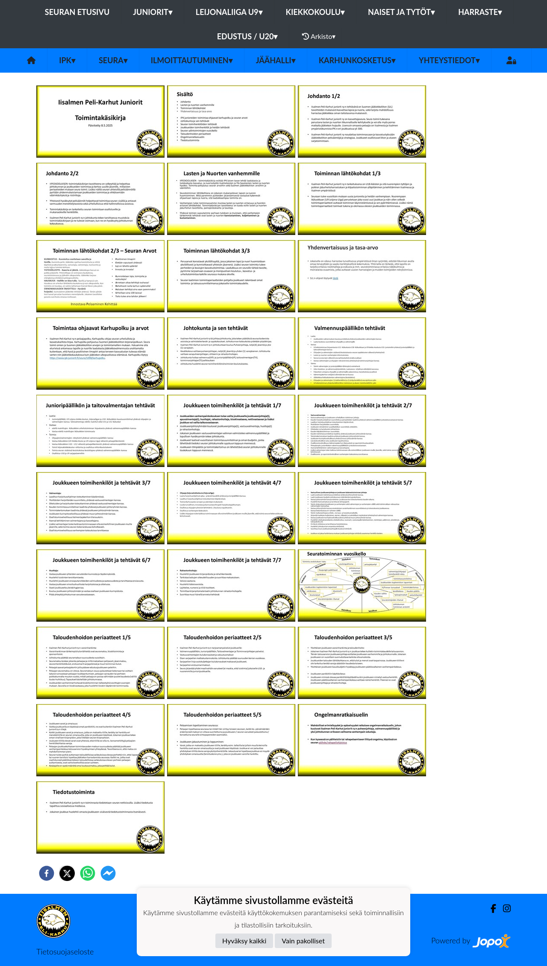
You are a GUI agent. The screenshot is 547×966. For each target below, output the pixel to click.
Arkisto (318, 36)
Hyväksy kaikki (244, 941)
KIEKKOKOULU (315, 12)
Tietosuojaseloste (65, 951)
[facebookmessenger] (108, 873)
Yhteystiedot (449, 60)
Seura (113, 60)
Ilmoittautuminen (191, 60)
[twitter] (67, 873)
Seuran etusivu (77, 12)
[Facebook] (490, 908)
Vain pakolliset (303, 941)
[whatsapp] (87, 873)
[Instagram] (503, 908)
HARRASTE (480, 12)
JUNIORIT (152, 12)
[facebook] (46, 873)
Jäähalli (275, 60)
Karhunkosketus (357, 60)
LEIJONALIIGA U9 (229, 12)
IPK (67, 60)
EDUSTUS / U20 (247, 36)
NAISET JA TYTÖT (401, 12)
